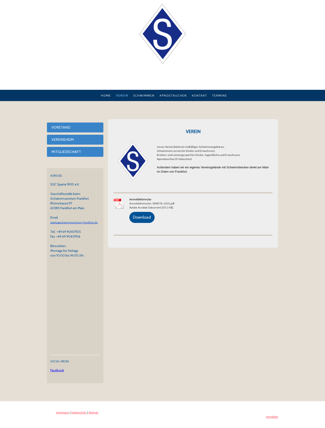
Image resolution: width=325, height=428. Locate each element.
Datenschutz (78, 412)
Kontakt (199, 95)
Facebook (57, 370)
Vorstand (60, 127)
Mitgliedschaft (66, 152)
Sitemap (93, 412)
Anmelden (272, 417)
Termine (219, 95)
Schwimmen (144, 95)
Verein (122, 95)
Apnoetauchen (173, 95)
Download (142, 217)
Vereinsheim (62, 139)
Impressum (62, 412)
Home (106, 95)
